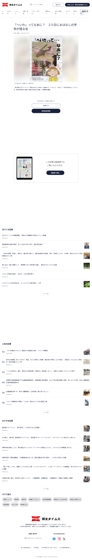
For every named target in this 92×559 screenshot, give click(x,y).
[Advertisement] (46, 134)
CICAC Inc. (55, 556)
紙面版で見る (84, 12)
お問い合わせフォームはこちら (33, 538)
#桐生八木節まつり (75, 499)
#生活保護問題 (47, 499)
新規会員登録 (46, 111)
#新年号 (24, 499)
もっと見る (46, 293)
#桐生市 (16, 499)
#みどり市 (15, 504)
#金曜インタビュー (34, 499)
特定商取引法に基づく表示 (49, 547)
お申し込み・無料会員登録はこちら (77, 5)
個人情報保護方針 (26, 547)
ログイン (46, 105)
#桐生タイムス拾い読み (60, 499)
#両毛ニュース (7, 499)
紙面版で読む (55, 173)
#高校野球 (6, 504)
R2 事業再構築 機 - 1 (65, 547)
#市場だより (23, 504)
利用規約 (36, 547)
